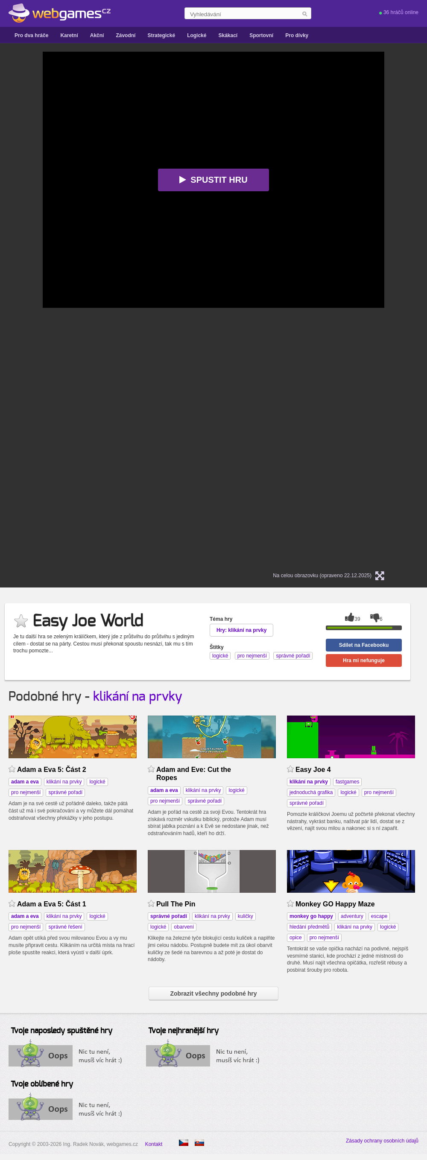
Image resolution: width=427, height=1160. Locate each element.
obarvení (184, 927)
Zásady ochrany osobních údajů (382, 1141)
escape (379, 916)
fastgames (347, 782)
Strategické (161, 35)
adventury (352, 916)
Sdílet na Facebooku (364, 645)
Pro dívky (296, 35)
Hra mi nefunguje (364, 660)
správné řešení (65, 927)
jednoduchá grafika (311, 792)
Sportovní (261, 35)
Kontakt (154, 1144)
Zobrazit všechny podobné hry (213, 993)
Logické (196, 35)
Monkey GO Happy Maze (335, 904)
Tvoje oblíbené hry (42, 1084)
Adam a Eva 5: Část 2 (51, 769)
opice (296, 938)
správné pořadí (65, 792)
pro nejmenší (26, 792)
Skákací (227, 35)
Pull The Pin (175, 904)
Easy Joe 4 (313, 769)
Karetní (69, 35)
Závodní (125, 35)
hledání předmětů (309, 927)
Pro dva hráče (31, 35)
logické (97, 782)
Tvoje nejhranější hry (183, 1031)
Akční (97, 35)
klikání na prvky (137, 696)
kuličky (245, 916)
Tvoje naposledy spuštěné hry (61, 1031)
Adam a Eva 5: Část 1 (51, 904)
